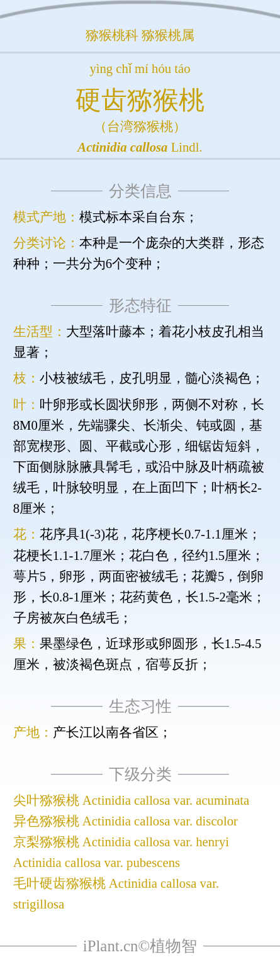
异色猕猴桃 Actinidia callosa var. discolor (125, 821)
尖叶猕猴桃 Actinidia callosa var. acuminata (131, 800)
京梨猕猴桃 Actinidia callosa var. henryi (121, 842)
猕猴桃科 (112, 35)
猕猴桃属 (168, 35)
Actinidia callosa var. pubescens (96, 863)
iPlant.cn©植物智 (140, 945)
